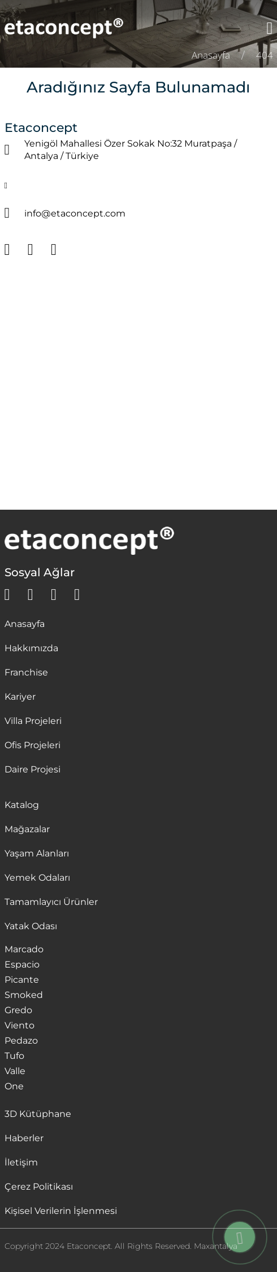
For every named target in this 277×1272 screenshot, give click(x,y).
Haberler (24, 1138)
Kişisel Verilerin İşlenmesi (61, 1210)
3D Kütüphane (38, 1113)
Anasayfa (25, 624)
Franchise (26, 672)
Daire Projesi (32, 769)
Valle (15, 1071)
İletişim (21, 1162)
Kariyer (20, 696)
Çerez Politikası (39, 1186)
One (14, 1086)
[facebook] (30, 595)
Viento (19, 1025)
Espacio (22, 964)
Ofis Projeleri (32, 745)
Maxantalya (215, 1246)
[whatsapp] (7, 595)
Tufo (14, 1055)
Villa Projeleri (33, 721)
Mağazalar (27, 829)
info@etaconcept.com (74, 213)
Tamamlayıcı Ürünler (51, 901)
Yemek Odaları (37, 877)
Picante (22, 979)
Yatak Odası (31, 926)
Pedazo (21, 1040)
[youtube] (77, 595)
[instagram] (54, 595)
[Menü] (270, 28)
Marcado (24, 949)
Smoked (24, 995)
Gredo (18, 1010)
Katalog (22, 805)
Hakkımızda (31, 648)
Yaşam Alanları (37, 853)
